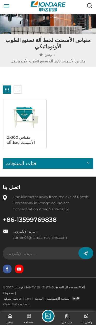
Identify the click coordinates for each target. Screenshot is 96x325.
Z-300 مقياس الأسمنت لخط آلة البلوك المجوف (21, 140)
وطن (46, 54)
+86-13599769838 (30, 220)
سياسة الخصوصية (58, 298)
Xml (28, 298)
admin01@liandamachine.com (40, 237)
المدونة (39, 298)
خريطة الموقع (13, 298)
